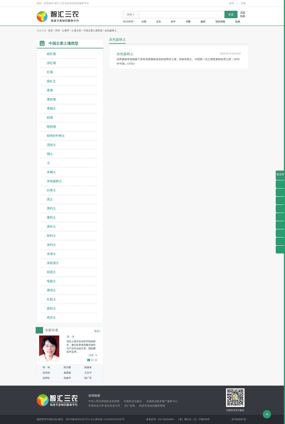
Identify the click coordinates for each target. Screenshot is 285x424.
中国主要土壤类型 (93, 30)
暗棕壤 (51, 126)
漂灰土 (51, 144)
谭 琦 (46, 367)
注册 (243, 3)
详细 (91, 355)
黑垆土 (51, 226)
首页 (50, 30)
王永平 (88, 372)
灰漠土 (51, 253)
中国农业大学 (96, 405)
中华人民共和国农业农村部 (103, 401)
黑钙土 (51, 208)
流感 (237, 21)
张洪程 (46, 372)
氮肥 (203, 21)
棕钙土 (51, 235)
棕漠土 (51, 272)
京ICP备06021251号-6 (78, 419)
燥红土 (51, 81)
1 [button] (88, 360)
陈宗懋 (67, 367)
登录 (231, 3)
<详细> (131, 63)
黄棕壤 (51, 99)
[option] (70, 348)
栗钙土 (51, 217)
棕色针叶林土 (56, 135)
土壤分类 (76, 30)
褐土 (50, 153)
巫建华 (67, 378)
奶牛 (173, 21)
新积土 (51, 308)
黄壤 (50, 90)
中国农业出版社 (133, 401)
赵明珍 (46, 378)
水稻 (143, 21)
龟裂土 (51, 281)
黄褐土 (51, 108)
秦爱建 (67, 372)
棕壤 (50, 117)
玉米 (158, 21)
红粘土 (51, 299)
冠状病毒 (220, 21)
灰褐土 (51, 172)
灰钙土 (51, 244)
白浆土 (51, 190)
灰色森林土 (111, 30)
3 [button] (96, 360)
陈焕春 (88, 367)
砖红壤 (51, 53)
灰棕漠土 (53, 262)
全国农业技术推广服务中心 (162, 401)
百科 (57, 30)
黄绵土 (51, 290)
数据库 (280, 176)
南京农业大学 (112, 405)
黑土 (50, 199)
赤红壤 (51, 63)
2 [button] (92, 360)
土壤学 (65, 30)
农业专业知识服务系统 (152, 405)
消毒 (188, 21)
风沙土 (51, 317)
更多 (97, 331)
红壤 (50, 72)
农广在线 (130, 405)
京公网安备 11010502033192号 (108, 419)
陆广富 (88, 378)
